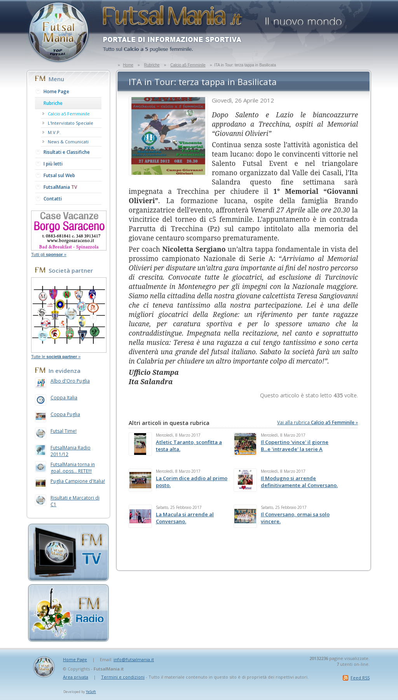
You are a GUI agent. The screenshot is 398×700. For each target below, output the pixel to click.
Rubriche (152, 65)
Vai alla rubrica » (317, 422)
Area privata (75, 677)
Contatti (53, 198)
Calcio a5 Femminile (188, 65)
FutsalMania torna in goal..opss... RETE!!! (73, 467)
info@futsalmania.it (133, 659)
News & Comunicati (68, 142)
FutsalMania (60, 187)
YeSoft (91, 691)
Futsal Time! (64, 431)
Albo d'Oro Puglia (70, 381)
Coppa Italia (64, 397)
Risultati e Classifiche (67, 152)
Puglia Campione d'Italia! (78, 481)
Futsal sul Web (59, 175)
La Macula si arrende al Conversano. (185, 518)
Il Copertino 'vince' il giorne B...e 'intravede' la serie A (294, 446)
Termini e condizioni (123, 677)
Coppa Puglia (65, 414)
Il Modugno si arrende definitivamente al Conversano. (299, 482)
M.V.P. (54, 132)
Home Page (56, 91)
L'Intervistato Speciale (70, 123)
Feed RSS (360, 678)
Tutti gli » (48, 254)
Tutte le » (55, 356)
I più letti (53, 163)
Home (128, 65)
